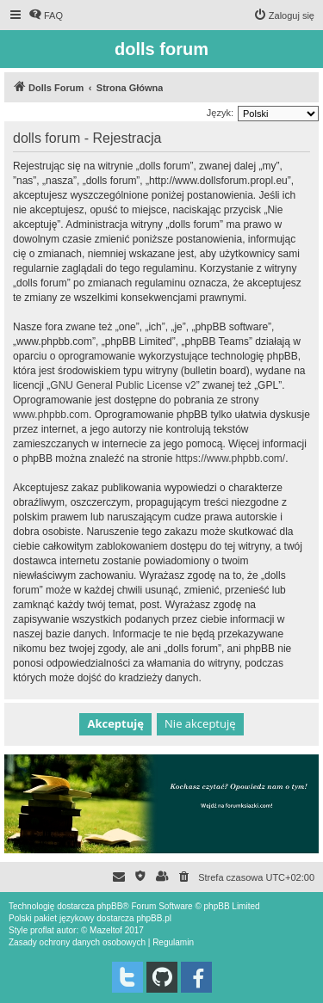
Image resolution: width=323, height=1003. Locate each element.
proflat (42, 930)
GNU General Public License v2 (123, 385)
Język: (220, 113)
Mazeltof (106, 930)
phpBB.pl (153, 918)
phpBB (109, 906)
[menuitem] (45, 15)
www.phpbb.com (51, 415)
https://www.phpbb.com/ (230, 458)
